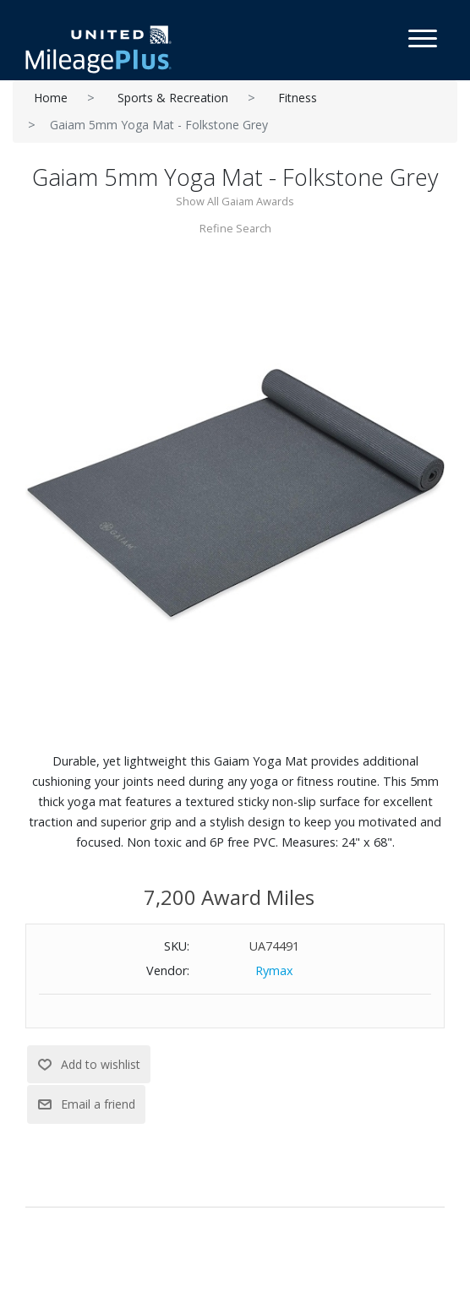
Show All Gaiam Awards (235, 201)
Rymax (274, 970)
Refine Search (235, 228)
